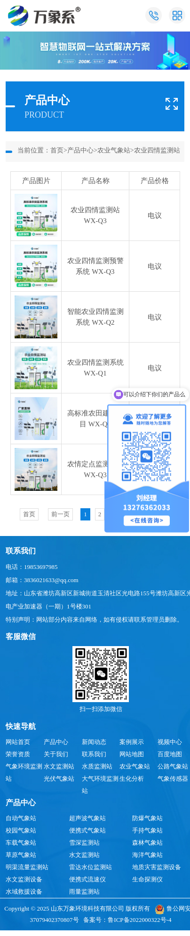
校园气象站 (21, 830)
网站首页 (18, 741)
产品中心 (80, 150)
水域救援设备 (24, 891)
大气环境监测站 (100, 784)
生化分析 (131, 778)
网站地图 (131, 754)
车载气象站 (21, 842)
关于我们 (56, 754)
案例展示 (131, 741)
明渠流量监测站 (27, 867)
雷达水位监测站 (90, 867)
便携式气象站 (87, 830)
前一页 (60, 514)
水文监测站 (59, 766)
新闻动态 (94, 741)
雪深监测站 (84, 842)
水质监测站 (97, 766)
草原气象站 (21, 854)
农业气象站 (113, 150)
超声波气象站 (87, 818)
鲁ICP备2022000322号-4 (139, 919)
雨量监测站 (84, 891)
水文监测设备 (24, 879)
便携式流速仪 (87, 879)
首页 (56, 150)
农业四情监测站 (157, 150)
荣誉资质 (18, 754)
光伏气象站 (59, 778)
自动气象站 (21, 818)
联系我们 (94, 754)
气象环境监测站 (24, 772)
